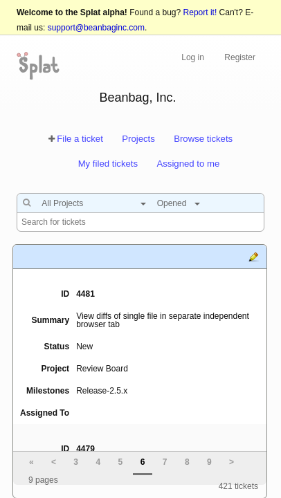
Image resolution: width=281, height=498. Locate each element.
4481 (85, 294)
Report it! (200, 12)
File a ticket (80, 138)
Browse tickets (203, 138)
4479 (85, 449)
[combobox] (90, 203)
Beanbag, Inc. (137, 97)
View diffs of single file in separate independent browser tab (162, 320)
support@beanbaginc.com (96, 28)
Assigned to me (187, 163)
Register (239, 57)
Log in (192, 57)
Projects (138, 138)
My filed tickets (108, 163)
